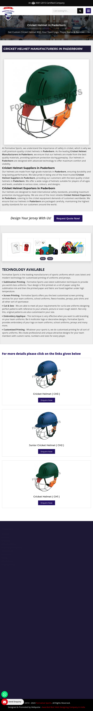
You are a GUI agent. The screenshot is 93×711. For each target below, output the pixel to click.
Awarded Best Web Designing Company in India (63, 707)
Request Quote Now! (68, 218)
